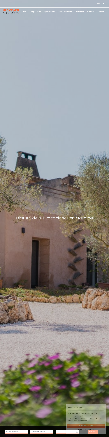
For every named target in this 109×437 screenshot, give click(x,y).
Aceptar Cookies (86, 425)
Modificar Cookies (86, 430)
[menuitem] (25, 12)
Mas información (80, 421)
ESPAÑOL (99, 3)
